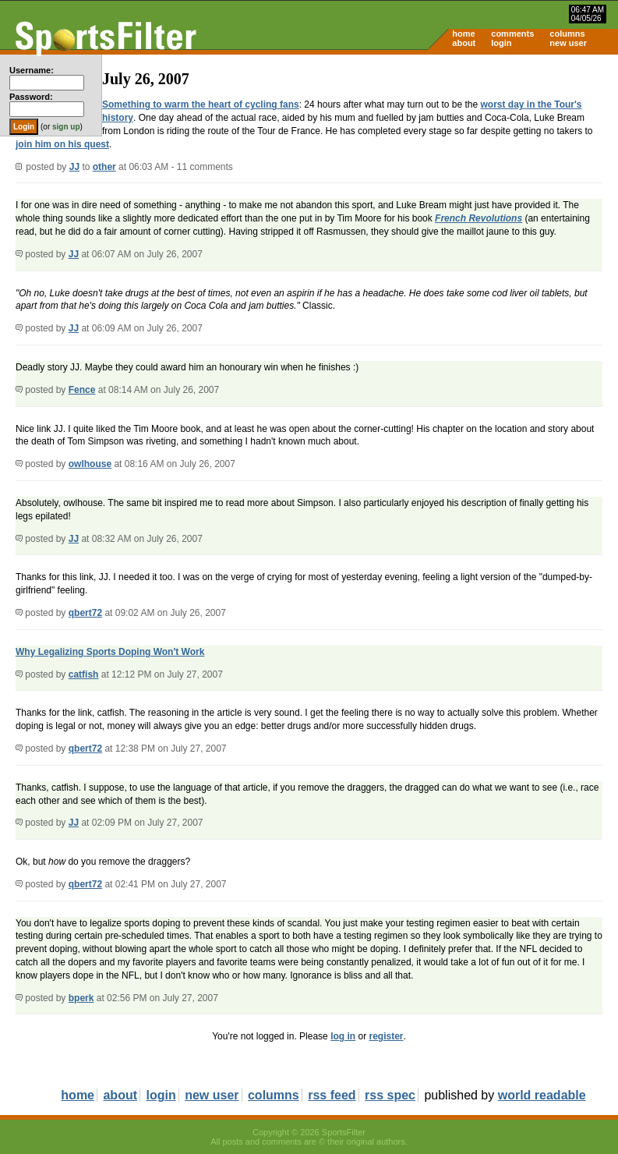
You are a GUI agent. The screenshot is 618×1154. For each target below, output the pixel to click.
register (386, 1036)
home (463, 33)
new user (568, 43)
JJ (74, 166)
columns (566, 33)
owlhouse (90, 463)
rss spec (390, 1095)
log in (342, 1036)
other (104, 166)
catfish (84, 674)
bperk (81, 998)
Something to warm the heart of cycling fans (200, 104)
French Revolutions (478, 218)
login (501, 43)
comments (512, 33)
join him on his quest (62, 144)
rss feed (331, 1095)
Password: (31, 96)
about (463, 43)
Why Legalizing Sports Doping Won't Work (110, 651)
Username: (31, 70)
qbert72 (85, 612)
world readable (542, 1095)
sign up (66, 126)
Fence (82, 389)
